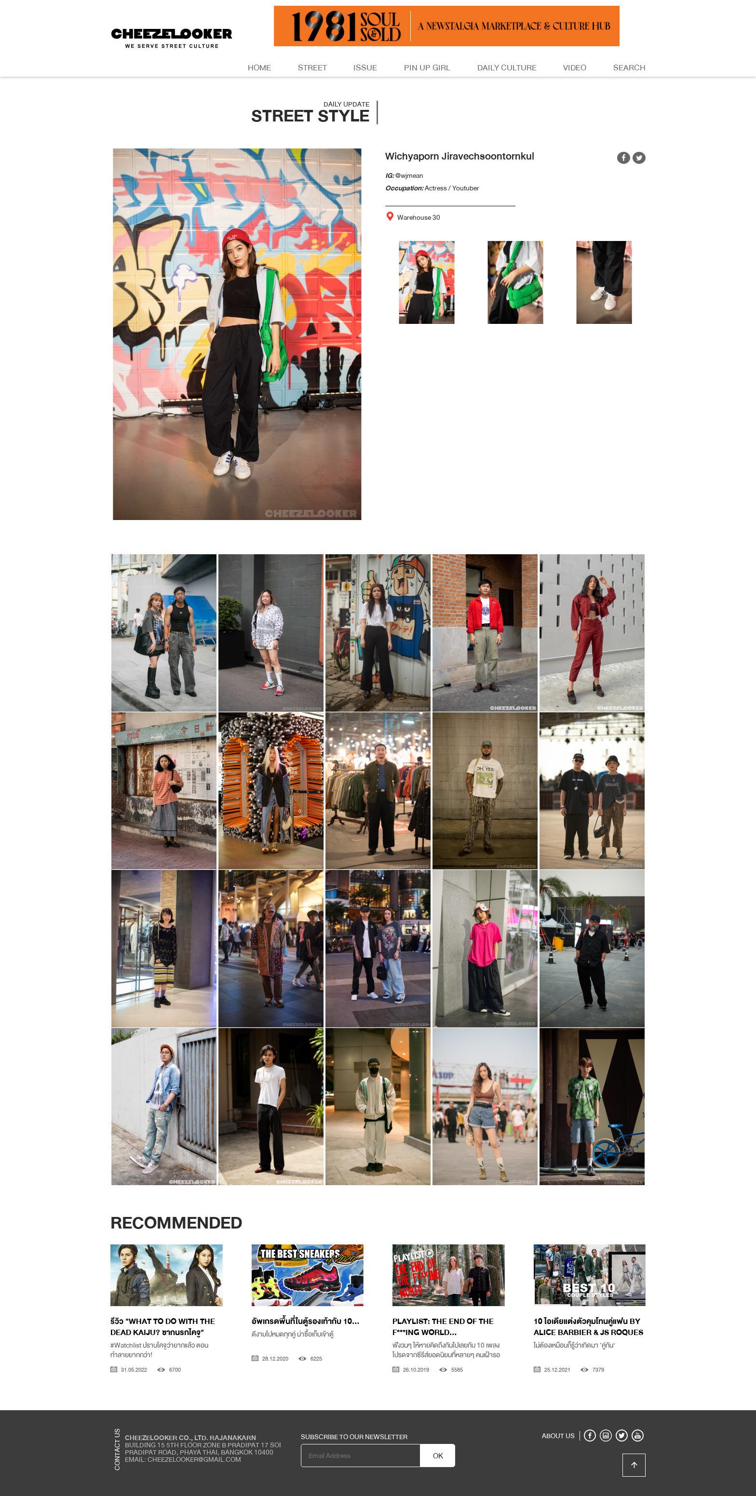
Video (574, 68)
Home (259, 68)
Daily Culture (507, 68)
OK (438, 1456)
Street (312, 68)
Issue (365, 68)
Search (629, 68)
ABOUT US (558, 1436)
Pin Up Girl (427, 68)
